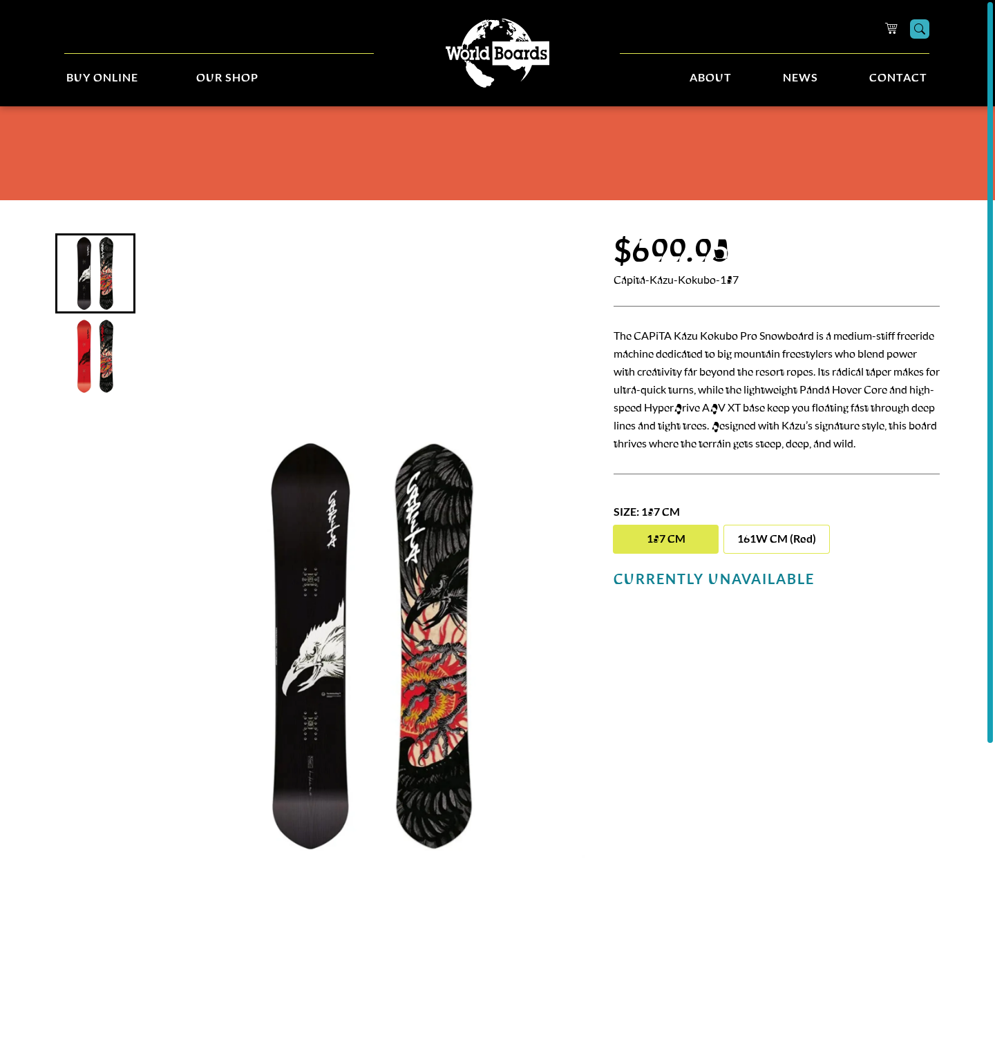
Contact (898, 78)
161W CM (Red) (776, 539)
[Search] (919, 29)
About (711, 78)
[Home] (497, 53)
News (800, 78)
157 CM (666, 539)
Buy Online (102, 78)
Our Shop (227, 78)
